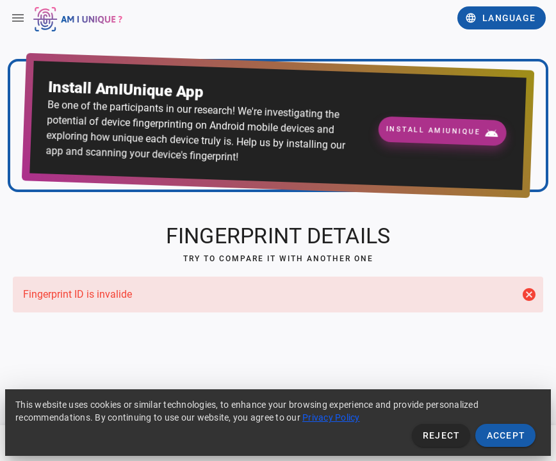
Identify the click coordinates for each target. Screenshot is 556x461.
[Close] (529, 294)
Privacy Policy (331, 417)
